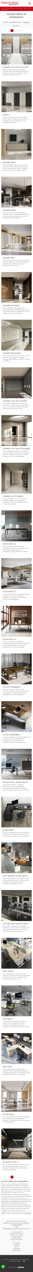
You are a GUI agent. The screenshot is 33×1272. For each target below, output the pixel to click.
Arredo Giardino (16, 1239)
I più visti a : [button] (16, 26)
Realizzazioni (16, 1250)
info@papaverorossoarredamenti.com (16, 1229)
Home (2, 8)
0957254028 (18, 1225)
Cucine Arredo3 (16, 1232)
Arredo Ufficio (19, 8)
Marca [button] (5, 22)
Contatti (16, 1245)
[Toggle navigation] (29, 3)
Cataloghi (16, 1248)
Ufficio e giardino (10, 8)
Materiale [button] (26, 22)
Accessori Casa (16, 1236)
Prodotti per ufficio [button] (15, 22)
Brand (16, 1247)
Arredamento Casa (16, 1234)
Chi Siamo (16, 1243)
